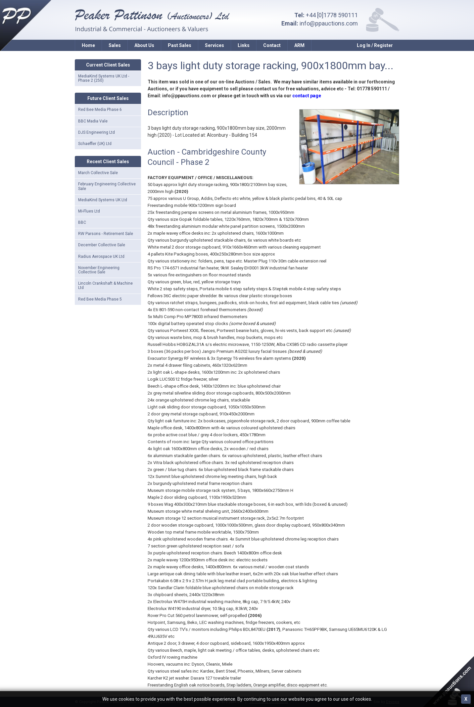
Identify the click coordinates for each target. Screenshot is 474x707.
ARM (299, 45)
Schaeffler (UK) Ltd (95, 143)
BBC (82, 222)
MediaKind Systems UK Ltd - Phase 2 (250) (103, 78)
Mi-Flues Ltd (89, 211)
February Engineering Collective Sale (107, 186)
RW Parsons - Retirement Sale (105, 233)
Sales (115, 45)
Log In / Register (375, 45)
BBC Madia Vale (93, 121)
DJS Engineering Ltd (96, 132)
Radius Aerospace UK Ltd (101, 256)
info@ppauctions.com (329, 23)
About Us (144, 45)
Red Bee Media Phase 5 (100, 299)
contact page (306, 95)
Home (88, 45)
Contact (272, 45)
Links (244, 45)
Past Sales (179, 45)
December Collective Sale (101, 245)
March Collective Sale (98, 172)
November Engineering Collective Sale (98, 269)
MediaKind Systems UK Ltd (102, 200)
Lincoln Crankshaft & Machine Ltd (105, 285)
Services (214, 45)
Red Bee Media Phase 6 (100, 109)
